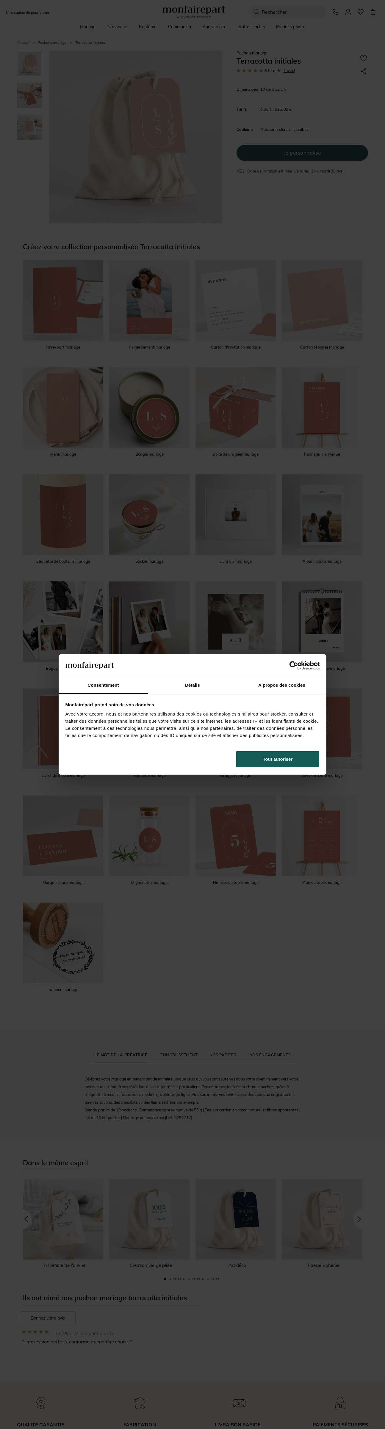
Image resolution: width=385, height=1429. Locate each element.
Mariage (88, 26)
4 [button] (179, 1279)
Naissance (117, 26)
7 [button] (193, 1279)
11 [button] (213, 1279)
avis (289, 70)
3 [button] (174, 1279)
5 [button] (184, 1279)
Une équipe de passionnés (28, 12)
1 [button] (165, 1279)
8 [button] (198, 1279)
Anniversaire (214, 26)
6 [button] (189, 1279)
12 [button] (217, 1279)
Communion (179, 26)
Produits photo (290, 26)
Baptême (147, 26)
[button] (21, 1219)
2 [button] (170, 1279)
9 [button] (203, 1279)
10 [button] (208, 1279)
